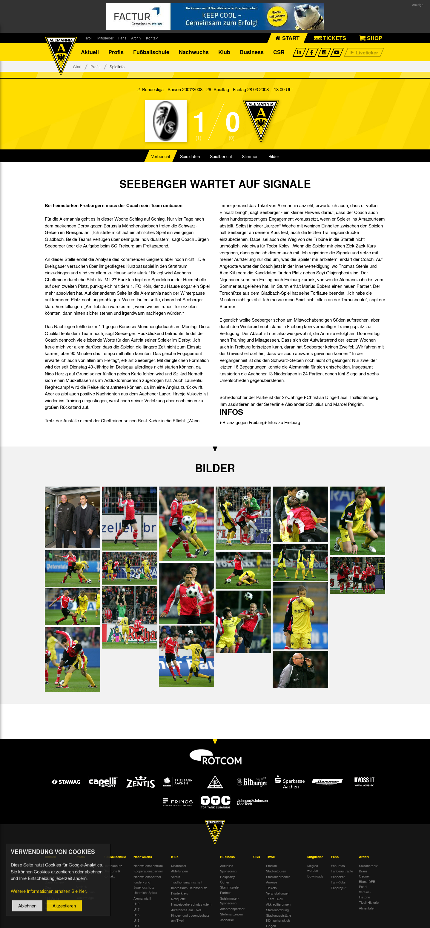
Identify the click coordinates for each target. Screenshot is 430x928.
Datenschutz (113, 865)
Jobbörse (227, 919)
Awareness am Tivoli (186, 909)
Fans (122, 38)
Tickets (271, 887)
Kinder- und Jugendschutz (143, 885)
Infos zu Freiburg (284, 422)
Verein (175, 876)
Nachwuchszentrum (148, 865)
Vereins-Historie (365, 895)
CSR (279, 52)
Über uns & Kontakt (112, 874)
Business (252, 52)
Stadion (271, 865)
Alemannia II (142, 898)
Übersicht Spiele (145, 892)
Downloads (315, 876)
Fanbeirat (338, 876)
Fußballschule (151, 52)
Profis (116, 52)
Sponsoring (228, 871)
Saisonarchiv (368, 865)
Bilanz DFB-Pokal (367, 884)
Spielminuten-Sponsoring (229, 901)
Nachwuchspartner (147, 876)
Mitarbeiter (178, 865)
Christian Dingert (323, 397)
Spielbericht (221, 157)
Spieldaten (190, 157)
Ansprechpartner (232, 908)
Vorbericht (160, 157)
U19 (136, 903)
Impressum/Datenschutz (189, 887)
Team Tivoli (274, 898)
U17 (136, 909)
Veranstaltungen (277, 893)
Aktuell (90, 52)
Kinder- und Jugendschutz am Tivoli (190, 918)
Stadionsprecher (278, 876)
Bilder (273, 157)
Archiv (136, 38)
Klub (224, 52)
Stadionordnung (277, 909)
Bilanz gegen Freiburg (243, 422)
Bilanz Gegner (364, 874)
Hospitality (227, 876)
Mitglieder (105, 38)
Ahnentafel (366, 908)
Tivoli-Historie (369, 902)
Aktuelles (226, 865)
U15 (136, 920)
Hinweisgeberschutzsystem (191, 904)
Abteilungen (179, 871)
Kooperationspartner (148, 871)
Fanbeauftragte (342, 871)
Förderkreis (179, 893)
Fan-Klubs (338, 882)
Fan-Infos (338, 865)
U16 (136, 914)
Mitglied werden (312, 868)
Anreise (271, 882)
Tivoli (88, 38)
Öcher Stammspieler (230, 885)
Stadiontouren (276, 871)
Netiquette (178, 898)
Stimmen (250, 157)
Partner (225, 892)
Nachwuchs (194, 52)
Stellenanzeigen (231, 914)
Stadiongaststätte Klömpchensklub (278, 918)
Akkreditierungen (278, 904)
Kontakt (152, 38)
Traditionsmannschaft (186, 882)
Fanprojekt (338, 887)
